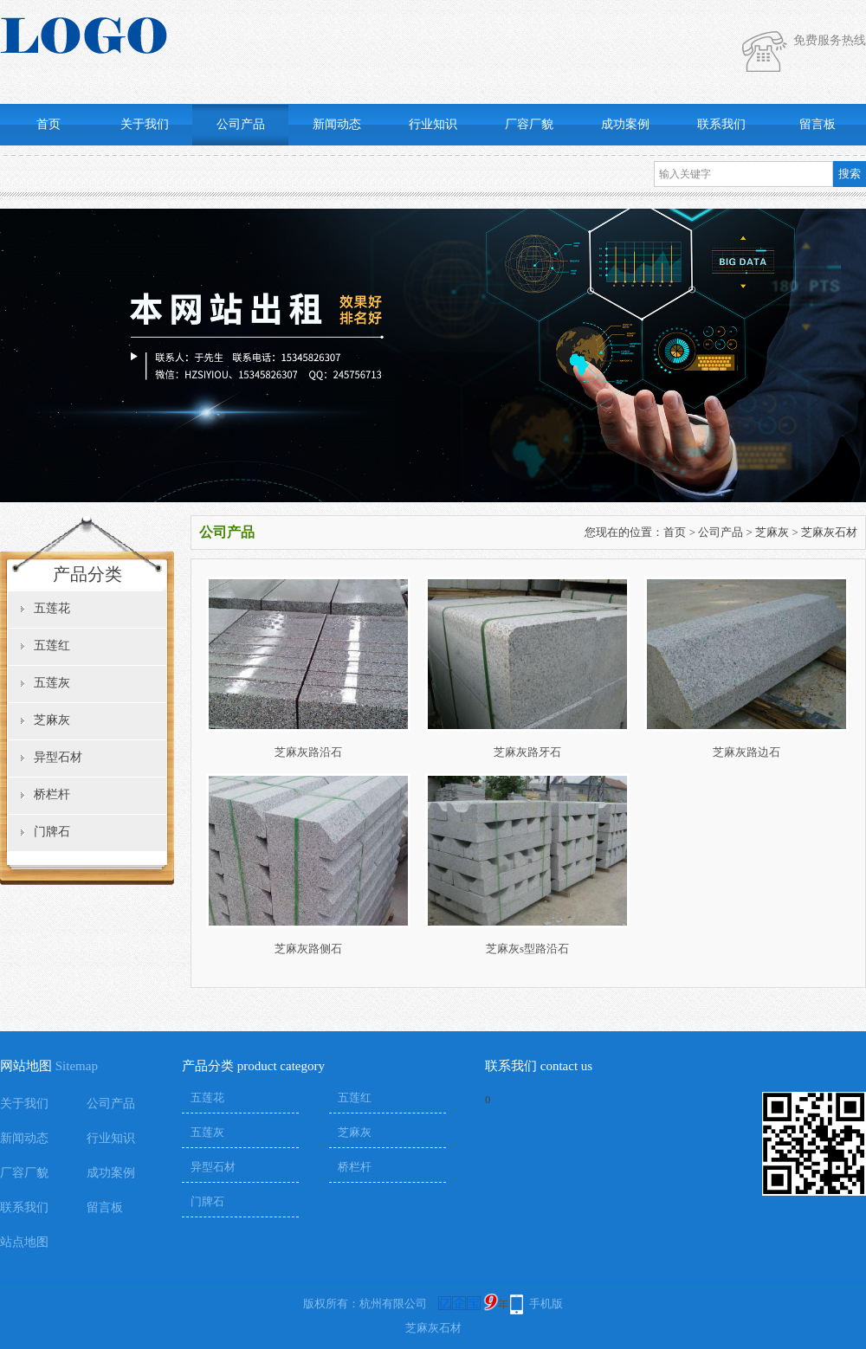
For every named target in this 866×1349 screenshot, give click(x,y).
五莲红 (52, 645)
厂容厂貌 (529, 124)
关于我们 (144, 124)
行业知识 (433, 124)
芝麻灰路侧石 (308, 948)
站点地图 (24, 1242)
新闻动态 (337, 124)
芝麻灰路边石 (746, 752)
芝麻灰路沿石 (308, 752)
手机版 (546, 1303)
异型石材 (58, 757)
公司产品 (240, 124)
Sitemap (76, 1066)
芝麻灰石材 (829, 532)
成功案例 (625, 124)
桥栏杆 (52, 794)
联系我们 (721, 124)
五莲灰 (52, 682)
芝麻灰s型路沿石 (527, 948)
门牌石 (52, 831)
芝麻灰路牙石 (527, 752)
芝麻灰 (52, 719)
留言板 (817, 124)
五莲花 (52, 608)
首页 (48, 124)
